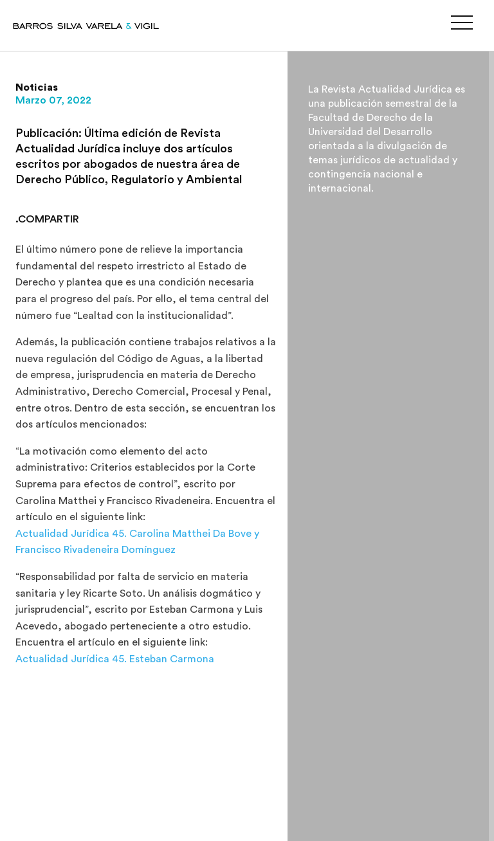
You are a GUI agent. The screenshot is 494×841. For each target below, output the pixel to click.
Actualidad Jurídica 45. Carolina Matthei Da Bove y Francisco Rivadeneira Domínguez (137, 542)
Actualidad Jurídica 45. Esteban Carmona (114, 659)
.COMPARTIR (47, 219)
